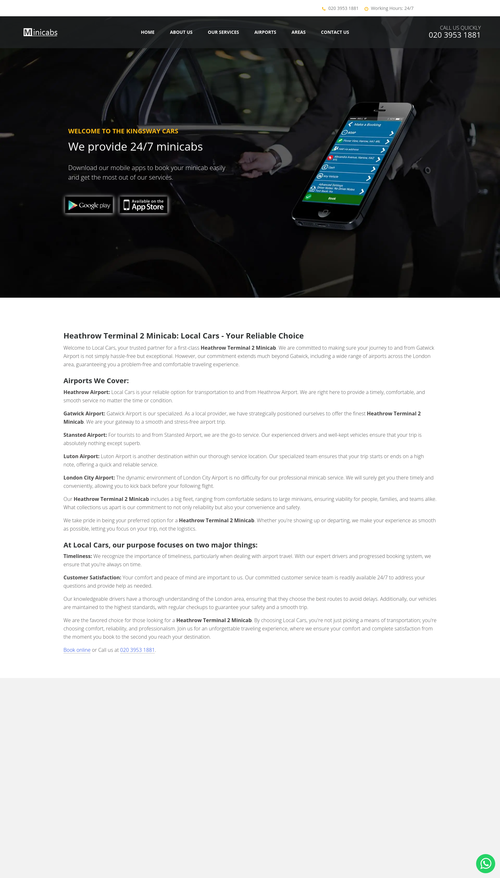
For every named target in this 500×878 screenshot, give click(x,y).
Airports (265, 32)
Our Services (223, 32)
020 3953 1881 (343, 8)
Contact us (335, 32)
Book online (77, 649)
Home (148, 32)
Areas (298, 32)
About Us (181, 32)
